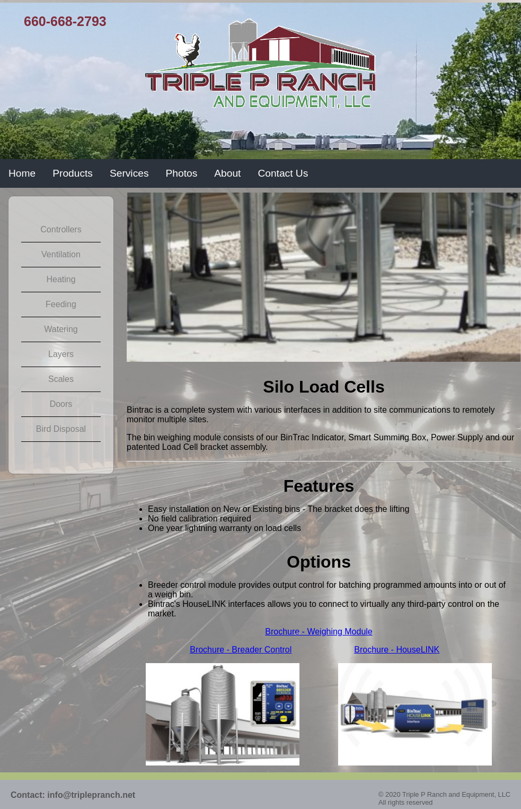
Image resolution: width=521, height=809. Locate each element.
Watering (60, 329)
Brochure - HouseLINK (396, 649)
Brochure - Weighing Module (318, 631)
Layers (61, 354)
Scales (61, 379)
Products (72, 173)
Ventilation (61, 254)
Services (129, 173)
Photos (182, 173)
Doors (61, 403)
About (227, 173)
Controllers (60, 229)
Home (22, 173)
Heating (60, 279)
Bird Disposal (61, 428)
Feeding (61, 304)
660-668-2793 (65, 21)
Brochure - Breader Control (241, 649)
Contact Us (283, 173)
